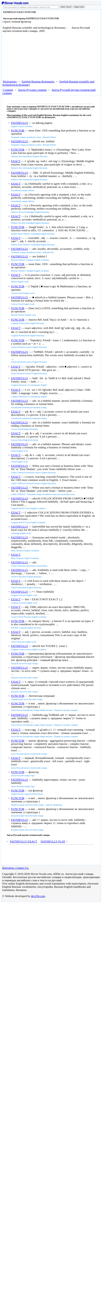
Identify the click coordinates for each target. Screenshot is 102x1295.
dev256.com (38, 896)
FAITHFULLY (19, 122)
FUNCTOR (17, 130)
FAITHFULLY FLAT (53, 841)
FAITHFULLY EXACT (23, 841)
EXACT (16, 161)
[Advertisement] (44, 56)
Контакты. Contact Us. (15, 867)
